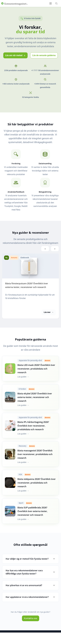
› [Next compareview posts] (54, 248)
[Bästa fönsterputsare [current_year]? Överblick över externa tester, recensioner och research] (30, 266)
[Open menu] (50, 3)
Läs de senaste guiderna (44, 55)
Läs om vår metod (15, 55)
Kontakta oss (30, 618)
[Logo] (14, 3)
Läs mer (48, 312)
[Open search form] (56, 3)
